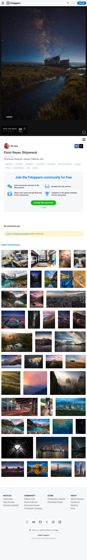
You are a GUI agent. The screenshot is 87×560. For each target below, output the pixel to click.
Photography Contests (33, 508)
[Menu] (3, 3)
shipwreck (29, 164)
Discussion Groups (31, 505)
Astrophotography (65, 164)
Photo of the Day (31, 502)
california (51, 164)
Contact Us (75, 502)
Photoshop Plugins (55, 502)
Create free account (43, 203)
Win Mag (14, 146)
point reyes (40, 164)
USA (28, 168)
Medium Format (18, 168)
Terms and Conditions (48, 538)
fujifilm (77, 164)
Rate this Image (10, 129)
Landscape (8, 164)
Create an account (21, 234)
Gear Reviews (8, 502)
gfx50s (7, 168)
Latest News (8, 499)
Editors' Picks (29, 499)
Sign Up (81, 3)
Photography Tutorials (56, 499)
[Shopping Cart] (67, 3)
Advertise (74, 505)
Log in (44, 207)
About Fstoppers (77, 499)
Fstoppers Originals (11, 505)
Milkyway (19, 164)
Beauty (35, 168)
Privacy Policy (36, 538)
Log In (73, 3)
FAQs (73, 508)
